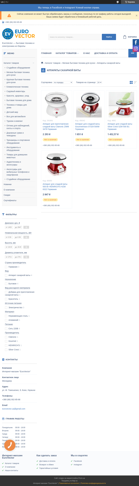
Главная (46, 53)
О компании (9, 190)
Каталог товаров (11, 63)
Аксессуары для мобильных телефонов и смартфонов (18, 172)
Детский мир (12, 112)
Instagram (78, 465)
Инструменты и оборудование (14, 148)
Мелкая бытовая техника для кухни (18, 73)
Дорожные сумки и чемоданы (15, 134)
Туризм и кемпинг (15, 121)
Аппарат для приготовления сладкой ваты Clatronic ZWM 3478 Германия (56, 126)
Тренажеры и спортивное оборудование (18, 141)
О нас (86, 53)
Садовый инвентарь (16, 91)
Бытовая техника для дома (19, 100)
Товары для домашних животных (17, 156)
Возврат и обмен (46, 465)
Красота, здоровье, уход (18, 96)
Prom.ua (81, 478)
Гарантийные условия (48, 468)
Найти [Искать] (109, 37)
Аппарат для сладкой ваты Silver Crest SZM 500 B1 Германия (120, 126)
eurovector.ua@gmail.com (13, 409)
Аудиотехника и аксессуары (14, 163)
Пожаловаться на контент (69, 483)
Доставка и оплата (106, 53)
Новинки (7, 184)
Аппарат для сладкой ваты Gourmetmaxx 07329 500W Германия (87, 126)
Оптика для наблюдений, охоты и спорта (18, 127)
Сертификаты (10, 200)
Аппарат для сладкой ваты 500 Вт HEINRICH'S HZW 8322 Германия (55, 187)
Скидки (7, 195)
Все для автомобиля (16, 116)
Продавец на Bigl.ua (69, 481)
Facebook (78, 461)
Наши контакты (11, 470)
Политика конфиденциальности (93, 483)
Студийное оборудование (18, 68)
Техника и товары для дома (17, 106)
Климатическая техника (17, 87)
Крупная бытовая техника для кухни (18, 80)
